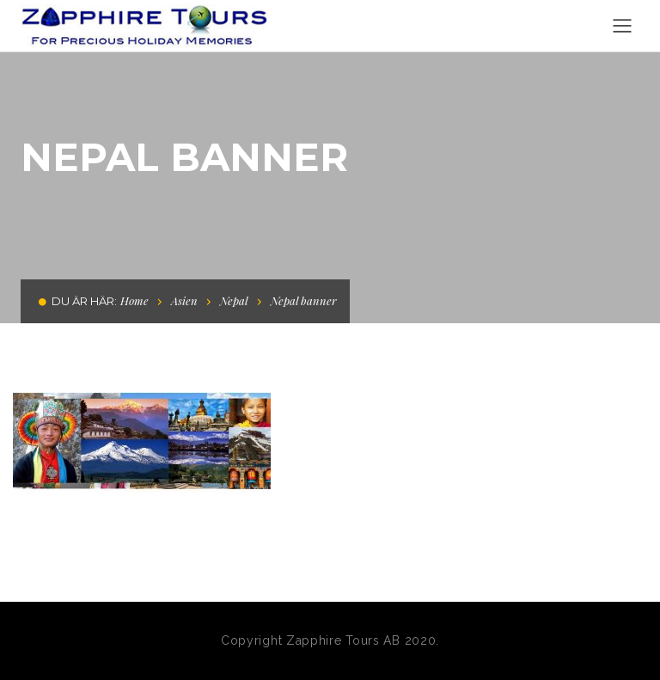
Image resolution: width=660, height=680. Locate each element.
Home (134, 300)
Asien (184, 300)
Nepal (234, 300)
